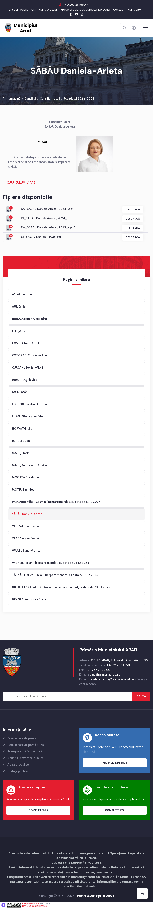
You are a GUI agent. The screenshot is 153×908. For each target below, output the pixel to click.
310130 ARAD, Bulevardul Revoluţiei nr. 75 (119, 660)
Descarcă (132, 209)
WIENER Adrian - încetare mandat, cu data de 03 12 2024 (50, 563)
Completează (38, 810)
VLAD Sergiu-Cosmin (26, 538)
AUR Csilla (18, 306)
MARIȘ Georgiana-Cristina (30, 465)
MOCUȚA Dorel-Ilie (25, 477)
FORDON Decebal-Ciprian (29, 404)
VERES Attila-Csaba (25, 526)
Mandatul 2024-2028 (79, 99)
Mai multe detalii (115, 763)
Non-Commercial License (34, 906)
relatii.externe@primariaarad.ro (112, 679)
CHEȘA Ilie (19, 331)
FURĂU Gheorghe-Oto (27, 416)
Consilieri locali (50, 99)
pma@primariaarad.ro (105, 675)
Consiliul (30, 99)
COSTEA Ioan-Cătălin (26, 343)
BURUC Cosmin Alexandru (29, 319)
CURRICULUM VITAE (21, 182)
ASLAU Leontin (22, 294)
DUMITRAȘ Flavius (24, 380)
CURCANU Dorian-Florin (28, 368)
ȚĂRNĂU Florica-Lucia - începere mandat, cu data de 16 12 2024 (55, 575)
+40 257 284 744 (97, 670)
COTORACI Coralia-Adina (29, 355)
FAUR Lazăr (19, 392)
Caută (141, 696)
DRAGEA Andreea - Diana (29, 599)
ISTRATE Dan (21, 441)
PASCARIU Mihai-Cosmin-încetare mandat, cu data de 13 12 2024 (56, 502)
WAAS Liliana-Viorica (26, 551)
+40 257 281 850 (74, 5)
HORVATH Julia (22, 429)
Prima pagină (12, 99)
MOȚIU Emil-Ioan (24, 490)
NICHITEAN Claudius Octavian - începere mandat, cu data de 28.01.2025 (61, 587)
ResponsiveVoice (30, 903)
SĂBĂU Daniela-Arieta (27, 514)
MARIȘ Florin (20, 453)
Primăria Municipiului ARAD (95, 896)
